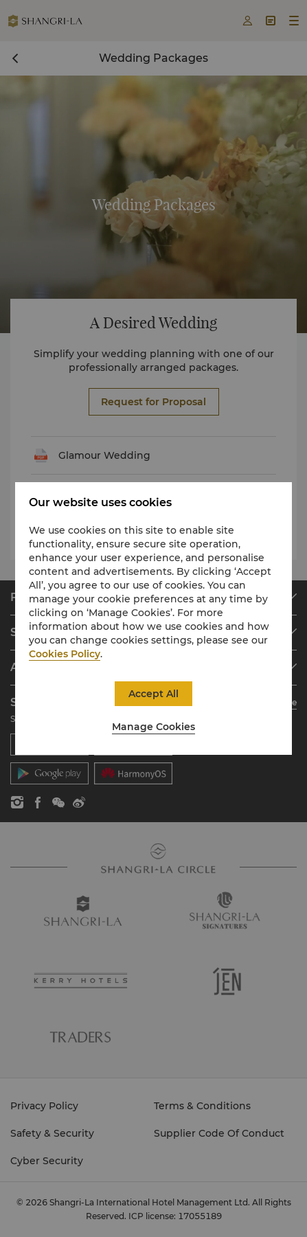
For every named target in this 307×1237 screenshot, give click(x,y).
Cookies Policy (64, 654)
